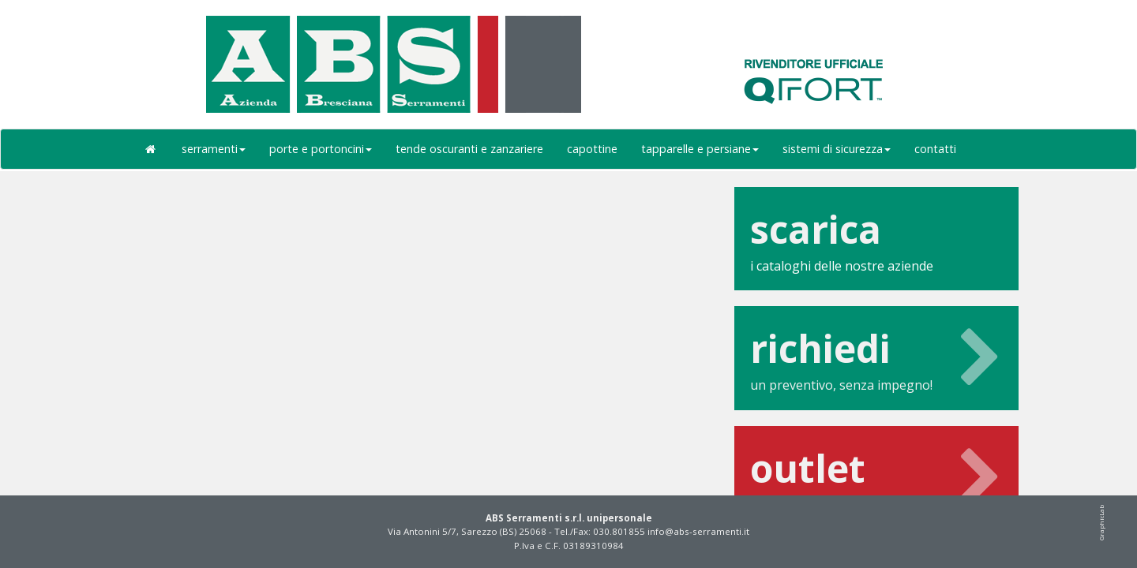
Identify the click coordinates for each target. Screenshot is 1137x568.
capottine (592, 148)
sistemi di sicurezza (836, 148)
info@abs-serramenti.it (698, 531)
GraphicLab (1101, 522)
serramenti (214, 148)
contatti (935, 148)
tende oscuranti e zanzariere (469, 148)
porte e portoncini (320, 148)
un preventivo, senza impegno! (876, 358)
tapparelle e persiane (700, 148)
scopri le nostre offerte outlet (876, 478)
